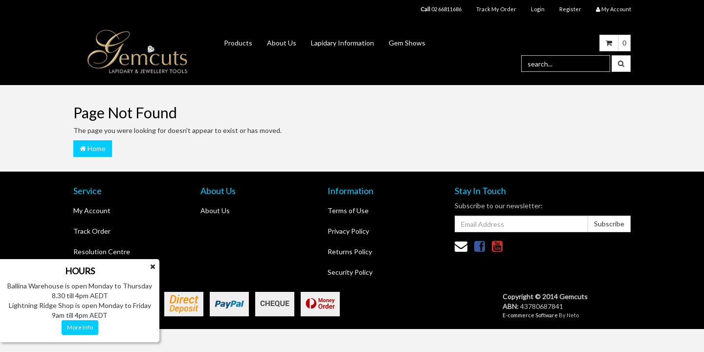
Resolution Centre (101, 251)
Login (538, 9)
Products (238, 43)
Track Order (91, 231)
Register (570, 9)
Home (93, 148)
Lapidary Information (342, 43)
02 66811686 (441, 9)
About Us (281, 43)
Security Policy (350, 272)
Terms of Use (348, 210)
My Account (91, 210)
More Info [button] (80, 327)
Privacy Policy (348, 231)
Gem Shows (407, 43)
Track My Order (496, 9)
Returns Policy (350, 251)
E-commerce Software (530, 315)
